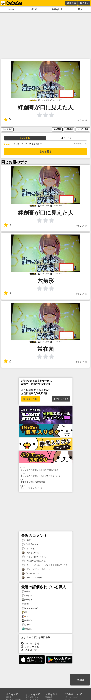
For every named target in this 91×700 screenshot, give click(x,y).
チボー (26, 624)
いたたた (27, 595)
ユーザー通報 (82, 129)
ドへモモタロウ (80, 143)
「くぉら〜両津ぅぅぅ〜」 (34, 556)
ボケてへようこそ (61, 399)
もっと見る (45, 151)
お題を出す (57, 9)
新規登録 (71, 3)
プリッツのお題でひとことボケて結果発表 (45, 468)
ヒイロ (26, 616)
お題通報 (69, 129)
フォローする (30, 646)
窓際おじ (27, 591)
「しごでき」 (29, 548)
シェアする (7, 129)
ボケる (34, 9)
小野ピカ (27, 599)
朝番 (25, 604)
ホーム (11, 9)
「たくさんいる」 (31, 552)
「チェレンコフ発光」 (32, 577)
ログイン (84, 3)
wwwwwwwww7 (30, 608)
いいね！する (30, 643)
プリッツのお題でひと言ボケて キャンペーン (45, 475)
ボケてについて (71, 697)
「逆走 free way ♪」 (31, 544)
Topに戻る (80, 680)
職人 (80, 9)
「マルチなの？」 (31, 573)
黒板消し (27, 628)
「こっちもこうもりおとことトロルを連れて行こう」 (45, 565)
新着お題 (49, 697)
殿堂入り (9, 697)
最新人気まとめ (32, 697)
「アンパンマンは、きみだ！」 (36, 569)
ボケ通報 (57, 129)
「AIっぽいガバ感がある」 (34, 561)
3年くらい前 (81, 120)
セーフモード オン (30, 399)
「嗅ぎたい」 (29, 540)
